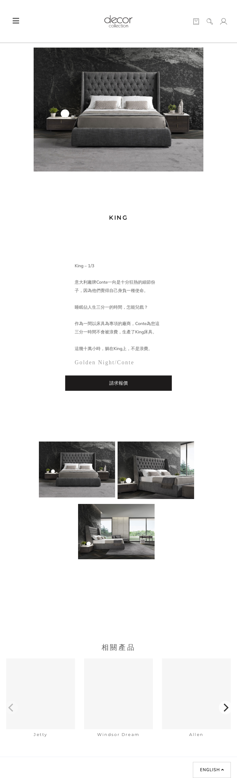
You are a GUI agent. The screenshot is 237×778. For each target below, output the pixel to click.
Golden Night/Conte (104, 362)
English (212, 770)
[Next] (225, 707)
